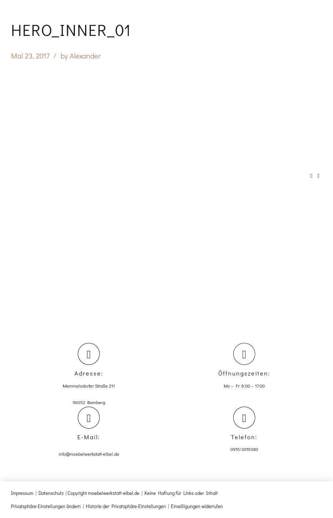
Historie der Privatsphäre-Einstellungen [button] (126, 506)
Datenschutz (51, 493)
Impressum (22, 493)
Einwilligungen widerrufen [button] (197, 506)
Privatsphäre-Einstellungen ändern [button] (46, 506)
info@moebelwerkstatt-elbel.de (89, 454)
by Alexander (81, 55)
